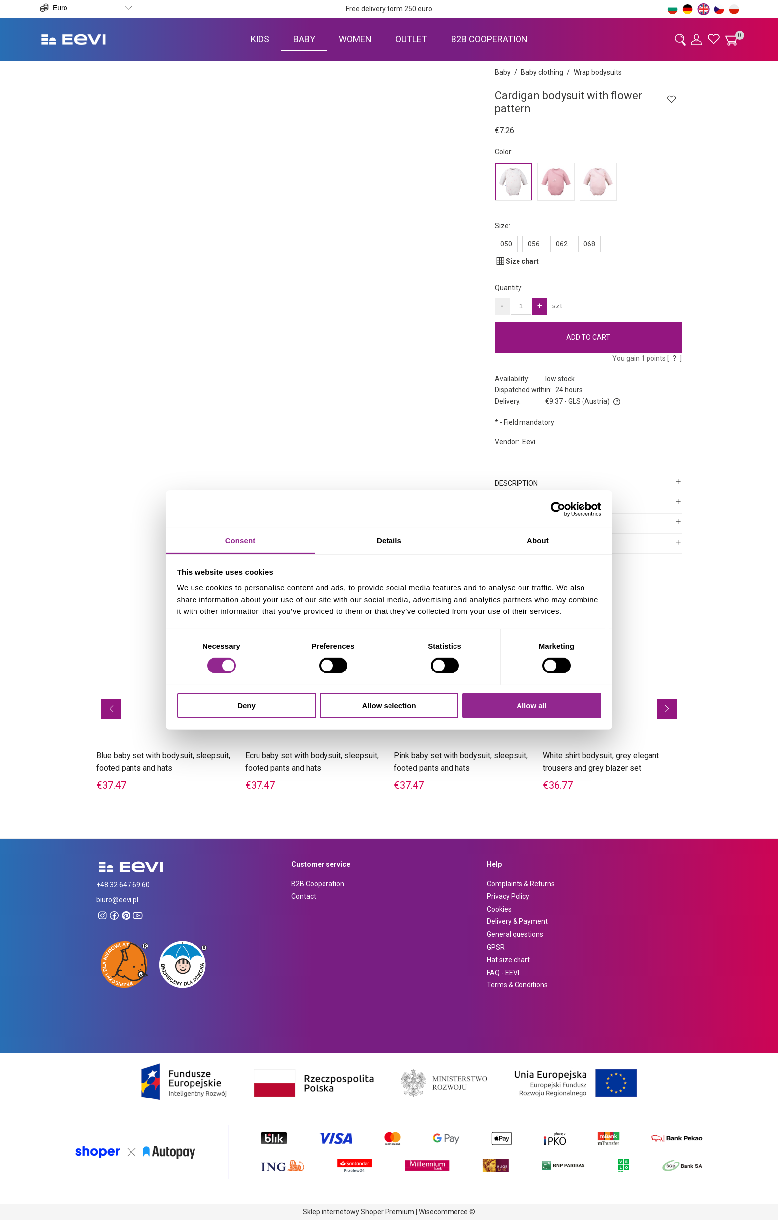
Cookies (499, 909)
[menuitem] (260, 39)
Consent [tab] (240, 540)
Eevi (528, 442)
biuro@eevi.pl (117, 900)
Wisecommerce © (447, 1212)
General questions (515, 934)
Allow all (532, 705)
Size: (502, 226)
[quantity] (521, 306)
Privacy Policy (508, 896)
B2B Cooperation (317, 884)
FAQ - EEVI (503, 972)
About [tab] (538, 540)
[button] (111, 709)
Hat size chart (508, 960)
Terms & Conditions (517, 985)
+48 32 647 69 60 (123, 885)
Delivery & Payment (517, 921)
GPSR (496, 947)
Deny (246, 705)
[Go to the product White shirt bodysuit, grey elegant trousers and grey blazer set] (612, 693)
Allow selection (389, 705)
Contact (303, 896)
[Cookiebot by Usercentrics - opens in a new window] (558, 508)
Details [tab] (389, 540)
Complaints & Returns (521, 884)
